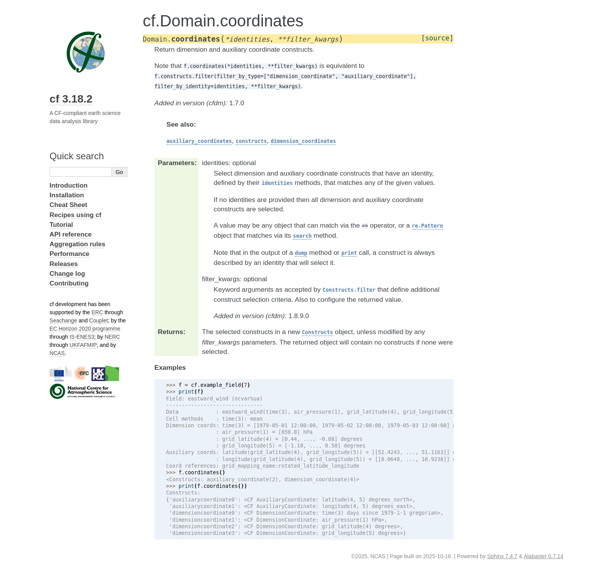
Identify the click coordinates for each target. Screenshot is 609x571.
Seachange (63, 320)
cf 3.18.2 (71, 99)
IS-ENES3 (82, 337)
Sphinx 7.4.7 (502, 556)
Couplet (98, 320)
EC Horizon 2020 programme (85, 329)
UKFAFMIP (83, 345)
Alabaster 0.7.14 (543, 556)
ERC (97, 312)
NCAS (57, 353)
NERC (112, 337)
